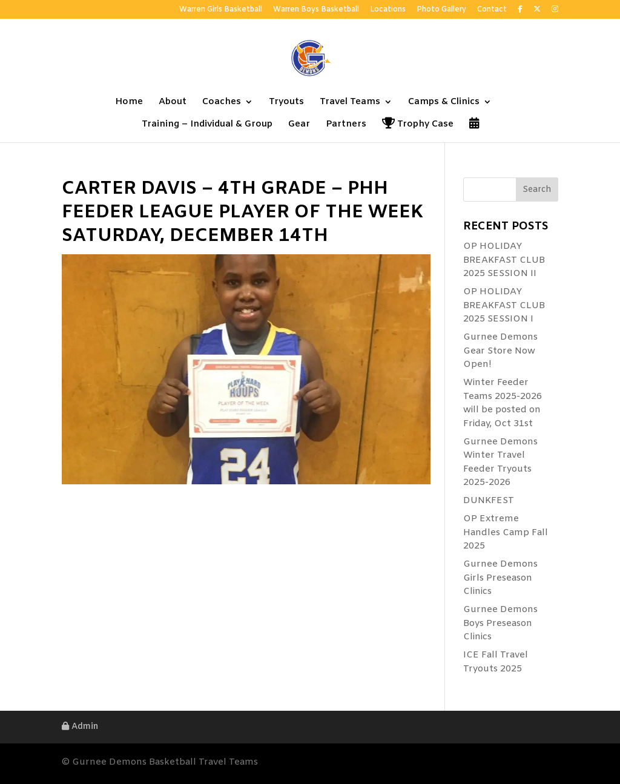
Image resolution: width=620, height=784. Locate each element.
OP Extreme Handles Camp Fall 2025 (505, 532)
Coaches (221, 102)
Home (129, 102)
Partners (346, 125)
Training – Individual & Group (207, 125)
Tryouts (286, 102)
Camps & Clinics (444, 102)
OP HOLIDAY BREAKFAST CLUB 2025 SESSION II (504, 260)
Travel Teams (350, 102)
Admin (80, 727)
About (172, 102)
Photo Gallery (441, 10)
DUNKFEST (488, 501)
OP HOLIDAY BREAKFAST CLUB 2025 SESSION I (504, 305)
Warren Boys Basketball (316, 10)
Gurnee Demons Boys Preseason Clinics (500, 623)
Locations (388, 10)
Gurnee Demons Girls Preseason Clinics (500, 578)
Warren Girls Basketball (220, 10)
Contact (492, 10)
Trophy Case (417, 125)
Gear (299, 125)
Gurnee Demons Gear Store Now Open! (500, 351)
